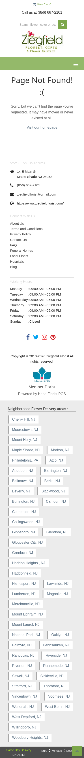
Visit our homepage (42, 127)
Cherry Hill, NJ (23, 419)
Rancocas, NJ (23, 655)
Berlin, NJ (52, 481)
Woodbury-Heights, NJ (30, 737)
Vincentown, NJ (24, 696)
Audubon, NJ (22, 471)
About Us (17, 223)
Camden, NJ (56, 501)
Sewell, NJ (20, 676)
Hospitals (17, 261)
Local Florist (19, 256)
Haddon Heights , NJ (28, 563)
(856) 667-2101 (28, 185)
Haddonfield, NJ (25, 573)
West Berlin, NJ (57, 707)
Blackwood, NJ (53, 491)
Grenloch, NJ (22, 553)
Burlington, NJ (23, 501)
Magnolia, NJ (57, 594)
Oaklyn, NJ (60, 635)
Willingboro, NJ (24, 727)
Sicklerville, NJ (52, 676)
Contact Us (18, 240)
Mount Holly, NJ (24, 440)
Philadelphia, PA (25, 460)
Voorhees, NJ (59, 696)
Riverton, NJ (22, 666)
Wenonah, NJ (23, 707)
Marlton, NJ (60, 450)
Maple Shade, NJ (26, 450)
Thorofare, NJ (54, 686)
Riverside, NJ (56, 655)
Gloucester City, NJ (27, 542)
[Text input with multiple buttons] (37, 24)
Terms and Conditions (26, 229)
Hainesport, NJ (24, 584)
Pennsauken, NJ (56, 645)
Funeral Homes (21, 250)
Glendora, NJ (56, 532)
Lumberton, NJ (24, 594)
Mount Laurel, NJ (25, 624)
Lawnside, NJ (58, 584)
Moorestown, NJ (25, 430)
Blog (13, 267)
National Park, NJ (26, 635)
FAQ (13, 245)
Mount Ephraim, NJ (27, 614)
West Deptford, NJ (26, 717)
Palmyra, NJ (22, 645)
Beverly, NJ (21, 491)
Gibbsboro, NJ (23, 532)
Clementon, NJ (24, 512)
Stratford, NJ (22, 686)
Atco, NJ (56, 460)
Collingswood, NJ (26, 522)
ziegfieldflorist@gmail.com (36, 194)
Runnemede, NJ (56, 666)
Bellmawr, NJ (22, 481)
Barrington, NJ (55, 471)
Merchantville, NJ (26, 604)
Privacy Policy (20, 234)
